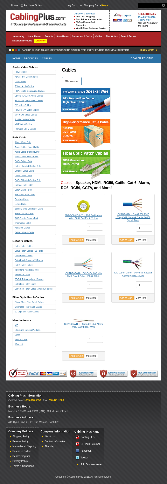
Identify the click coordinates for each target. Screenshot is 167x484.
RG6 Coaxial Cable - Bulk (26, 218)
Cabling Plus (87, 437)
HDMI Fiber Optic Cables (26, 77)
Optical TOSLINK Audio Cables (29, 96)
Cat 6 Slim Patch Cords (25, 284)
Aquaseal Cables (22, 228)
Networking (18, 36)
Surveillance (62, 36)
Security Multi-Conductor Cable (29, 209)
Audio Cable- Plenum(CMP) (27, 152)
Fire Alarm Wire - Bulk (25, 194)
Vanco (18, 335)
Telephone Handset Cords (27, 270)
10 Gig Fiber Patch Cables (27, 312)
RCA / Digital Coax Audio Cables (30, 91)
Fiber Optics (112, 36)
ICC (16, 325)
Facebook (86, 450)
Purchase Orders (33, 5)
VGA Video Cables (23, 124)
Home (14, 5)
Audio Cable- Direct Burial (27, 156)
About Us (50, 436)
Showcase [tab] (71, 81)
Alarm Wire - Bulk (23, 142)
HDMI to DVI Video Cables (27, 110)
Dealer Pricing (142, 58)
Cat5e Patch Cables (24, 246)
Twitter (84, 457)
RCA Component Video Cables (29, 100)
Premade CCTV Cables (25, 129)
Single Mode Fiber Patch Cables (29, 302)
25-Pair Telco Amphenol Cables (29, 279)
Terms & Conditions (23, 466)
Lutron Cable (21, 204)
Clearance (41, 41)
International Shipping (24, 446)
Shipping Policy (21, 436)
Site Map (49, 446)
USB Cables (20, 81)
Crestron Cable (22, 199)
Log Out (71, 5)
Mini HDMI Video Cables (26, 115)
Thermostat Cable (23, 223)
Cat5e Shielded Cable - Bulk (28, 166)
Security (49, 36)
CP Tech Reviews (90, 444)
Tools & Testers (128, 36)
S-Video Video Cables (25, 119)
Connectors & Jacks (82, 36)
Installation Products (22, 41)
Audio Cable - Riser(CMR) (27, 147)
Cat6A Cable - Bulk (23, 190)
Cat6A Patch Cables (24, 265)
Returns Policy (20, 441)
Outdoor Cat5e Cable (24, 171)
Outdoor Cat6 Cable (24, 185)
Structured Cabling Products (28, 330)
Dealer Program (21, 456)
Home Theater (34, 36)
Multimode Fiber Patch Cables (28, 307)
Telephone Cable (22, 274)
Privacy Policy (20, 461)
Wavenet (19, 344)
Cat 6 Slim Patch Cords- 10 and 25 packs (34, 289)
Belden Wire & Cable (24, 232)
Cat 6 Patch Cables (24, 255)
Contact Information (55, 441)
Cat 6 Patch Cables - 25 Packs (29, 260)
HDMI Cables (21, 72)
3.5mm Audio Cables (24, 86)
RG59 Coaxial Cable (24, 213)
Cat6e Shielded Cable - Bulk (28, 180)
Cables (98, 36)
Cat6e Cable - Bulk (23, 175)
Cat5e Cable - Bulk (23, 161)
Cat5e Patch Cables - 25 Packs (29, 251)
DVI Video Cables (23, 105)
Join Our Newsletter (91, 464)
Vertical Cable (21, 339)
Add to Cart (76, 240)
